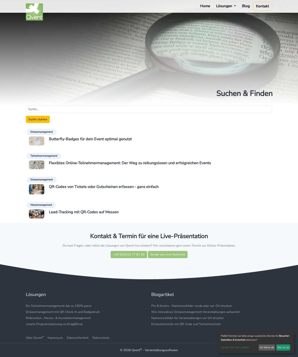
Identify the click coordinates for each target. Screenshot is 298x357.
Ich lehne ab (267, 347)
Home (205, 6)
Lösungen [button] (224, 6)
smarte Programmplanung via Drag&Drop (54, 324)
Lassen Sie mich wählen (235, 347)
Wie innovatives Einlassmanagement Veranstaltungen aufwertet (195, 312)
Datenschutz (100, 338)
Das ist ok (283, 347)
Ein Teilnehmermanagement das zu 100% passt (58, 306)
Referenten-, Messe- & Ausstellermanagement (58, 318)
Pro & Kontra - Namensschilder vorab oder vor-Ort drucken (191, 306)
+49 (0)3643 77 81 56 (129, 254)
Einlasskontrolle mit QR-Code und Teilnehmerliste (186, 324)
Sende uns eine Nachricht (167, 254)
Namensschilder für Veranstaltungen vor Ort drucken (187, 318)
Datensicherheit (78, 338)
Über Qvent (35, 338)
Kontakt (262, 6)
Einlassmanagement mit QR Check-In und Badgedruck (63, 312)
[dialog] (256, 342)
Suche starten (37, 119)
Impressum (55, 338)
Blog (246, 6)
